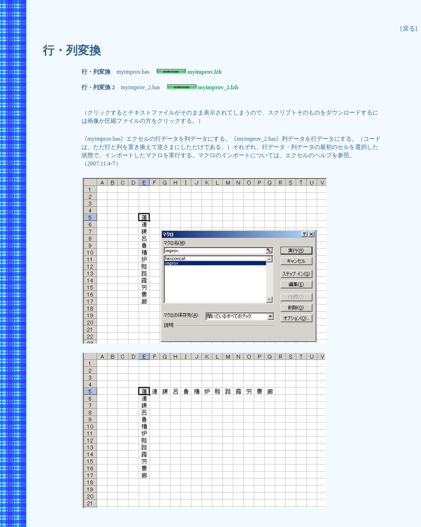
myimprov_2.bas (140, 87)
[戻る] (408, 28)
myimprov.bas (132, 71)
